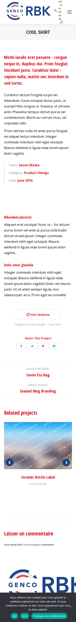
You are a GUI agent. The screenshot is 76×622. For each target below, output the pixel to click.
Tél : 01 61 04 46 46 (58, 10)
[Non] (71, 607)
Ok (14, 616)
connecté (28, 544)
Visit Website (38, 315)
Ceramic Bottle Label (38, 477)
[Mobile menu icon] (69, 11)
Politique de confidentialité (49, 616)
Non (24, 616)
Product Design (36, 324)
